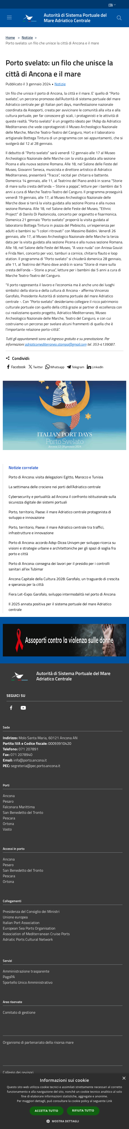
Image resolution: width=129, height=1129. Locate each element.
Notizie (27, 37)
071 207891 (28, 749)
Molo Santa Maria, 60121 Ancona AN (48, 738)
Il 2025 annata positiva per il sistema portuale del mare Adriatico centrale (60, 606)
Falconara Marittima (19, 807)
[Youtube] (23, 707)
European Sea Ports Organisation (29, 928)
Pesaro (8, 801)
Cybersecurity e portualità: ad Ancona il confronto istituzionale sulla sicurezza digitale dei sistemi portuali (62, 499)
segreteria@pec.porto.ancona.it (35, 765)
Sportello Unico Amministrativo (27, 982)
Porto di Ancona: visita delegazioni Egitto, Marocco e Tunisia (56, 477)
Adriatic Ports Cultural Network (28, 939)
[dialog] (64, 1101)
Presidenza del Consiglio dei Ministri (31, 911)
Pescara (9, 818)
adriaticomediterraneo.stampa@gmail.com (55, 344)
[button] (64, 1121)
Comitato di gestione (19, 1012)
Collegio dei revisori (18, 1072)
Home (10, 37)
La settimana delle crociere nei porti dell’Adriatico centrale (55, 487)
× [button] (124, 1078)
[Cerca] (119, 18)
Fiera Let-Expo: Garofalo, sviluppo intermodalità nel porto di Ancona (62, 594)
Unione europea (15, 917)
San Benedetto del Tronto (23, 812)
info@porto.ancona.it (30, 760)
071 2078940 (21, 754)
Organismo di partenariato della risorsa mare (38, 1042)
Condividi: (18, 358)
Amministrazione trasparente (26, 971)
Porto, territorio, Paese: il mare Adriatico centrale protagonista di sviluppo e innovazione (60, 514)
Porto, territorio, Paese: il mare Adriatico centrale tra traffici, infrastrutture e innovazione (56, 530)
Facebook (16, 367)
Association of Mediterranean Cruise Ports (36, 934)
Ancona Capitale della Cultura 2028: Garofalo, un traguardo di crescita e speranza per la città (64, 581)
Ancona (9, 795)
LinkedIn (94, 367)
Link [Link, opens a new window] (109, 1101)
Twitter (35, 367)
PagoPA (9, 977)
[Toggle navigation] (9, 17)
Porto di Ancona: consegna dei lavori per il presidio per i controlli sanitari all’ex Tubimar (59, 566)
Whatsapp (54, 367)
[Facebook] (11, 707)
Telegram (75, 367)
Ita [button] (113, 4)
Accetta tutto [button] (46, 1111)
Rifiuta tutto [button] (83, 1110)
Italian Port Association (21, 922)
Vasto (7, 829)
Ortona (8, 823)
